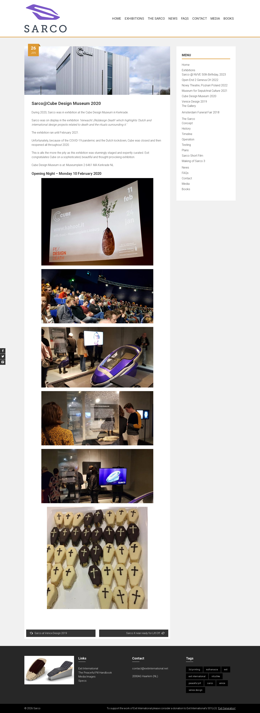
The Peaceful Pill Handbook (95, 672)
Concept (187, 123)
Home (116, 18)
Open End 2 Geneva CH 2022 (200, 80)
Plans (185, 150)
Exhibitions (134, 18)
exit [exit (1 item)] (226, 669)
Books (229, 18)
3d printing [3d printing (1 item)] (194, 669)
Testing (186, 145)
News (172, 18)
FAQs (185, 18)
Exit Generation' (227, 708)
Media (215, 18)
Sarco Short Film (192, 155)
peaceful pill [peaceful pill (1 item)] (195, 683)
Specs (82, 680)
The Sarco (156, 18)
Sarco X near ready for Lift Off (145, 633)
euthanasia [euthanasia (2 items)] (212, 669)
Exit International (88, 668)
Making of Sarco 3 (193, 161)
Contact (199, 18)
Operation (188, 139)
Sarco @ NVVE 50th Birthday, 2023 (204, 74)
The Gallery (189, 106)
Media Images (87, 676)
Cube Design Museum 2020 (199, 96)
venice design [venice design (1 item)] (195, 690)
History (186, 128)
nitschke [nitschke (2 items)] (216, 676)
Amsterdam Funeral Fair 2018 (200, 112)
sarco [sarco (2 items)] (210, 683)
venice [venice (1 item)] (222, 683)
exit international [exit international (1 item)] (197, 676)
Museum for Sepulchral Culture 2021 (205, 90)
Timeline (187, 134)
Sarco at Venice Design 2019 (48, 633)
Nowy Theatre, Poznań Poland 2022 (205, 85)
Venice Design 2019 (194, 101)
